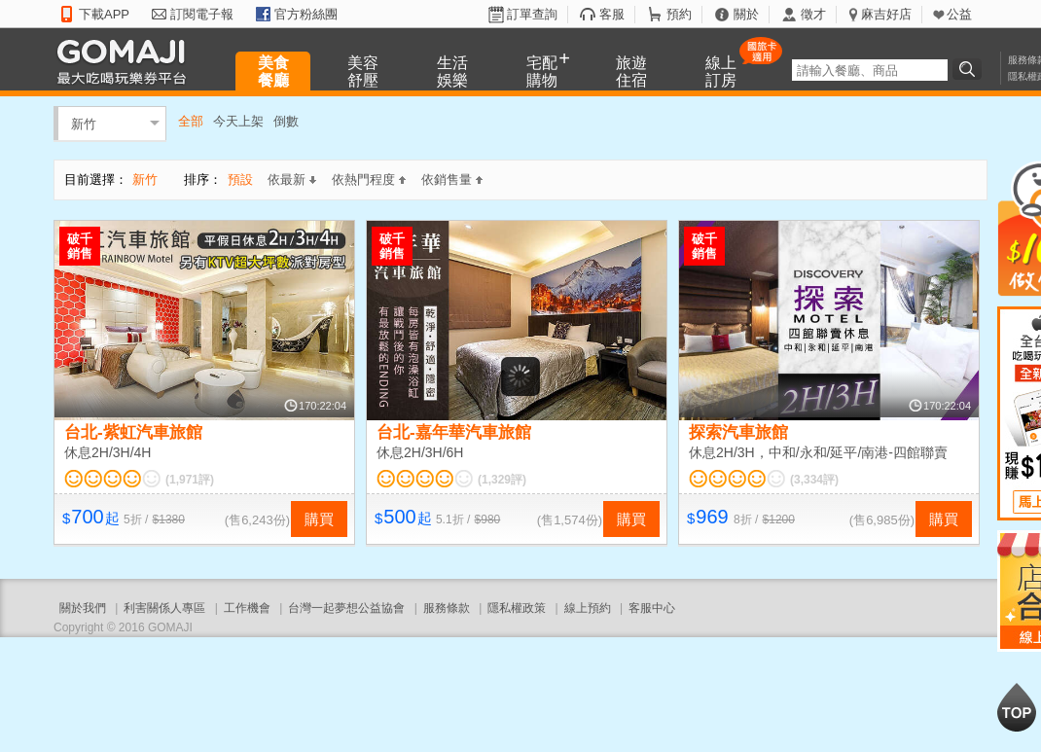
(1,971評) (189, 479)
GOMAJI (126, 60)
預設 (240, 179)
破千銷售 (79, 246)
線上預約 (587, 608)
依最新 (292, 179)
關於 (746, 14)
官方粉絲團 (306, 14)
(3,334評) (814, 479)
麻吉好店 (886, 14)
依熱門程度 (369, 179)
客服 (612, 14)
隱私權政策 (516, 608)
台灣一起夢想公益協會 (346, 608)
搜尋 (969, 69)
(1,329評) (502, 479)
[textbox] (870, 70)
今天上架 (238, 121)
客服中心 (651, 608)
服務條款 (446, 608)
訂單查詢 (532, 14)
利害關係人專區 (164, 608)
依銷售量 (452, 179)
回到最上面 (1016, 707)
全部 (190, 121)
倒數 (286, 121)
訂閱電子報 (201, 14)
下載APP (104, 14)
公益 (959, 14)
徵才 (813, 14)
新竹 (83, 123)
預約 (679, 14)
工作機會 (247, 608)
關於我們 (82, 608)
